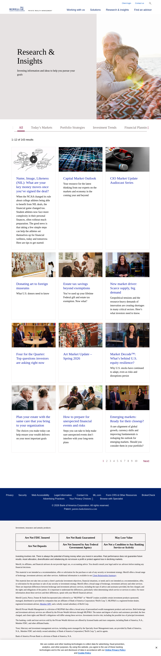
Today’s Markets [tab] (42, 128)
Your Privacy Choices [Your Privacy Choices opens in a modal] (80, 499)
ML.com (97, 495)
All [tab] (21, 128)
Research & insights (117, 9)
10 (136, 461)
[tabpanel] (81, 302)
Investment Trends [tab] (109, 128)
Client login (126, 3)
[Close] (156, 647)
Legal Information (63, 495)
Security (22, 495)
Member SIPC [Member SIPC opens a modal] (46, 604)
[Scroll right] (148, 128)
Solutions (95, 9)
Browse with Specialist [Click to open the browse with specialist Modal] (111, 499)
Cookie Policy (84, 653)
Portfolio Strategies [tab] (75, 128)
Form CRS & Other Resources (121, 495)
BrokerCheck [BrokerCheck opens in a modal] (148, 495)
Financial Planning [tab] (143, 128)
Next (146, 461)
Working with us (76, 9)
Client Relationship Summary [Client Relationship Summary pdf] (104, 576)
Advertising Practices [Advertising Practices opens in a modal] (53, 499)
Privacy (9, 495)
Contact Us (82, 495)
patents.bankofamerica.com (84, 509)
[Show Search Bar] (150, 3)
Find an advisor (143, 9)
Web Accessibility (40, 495)
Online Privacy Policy (115, 650)
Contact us (139, 3)
